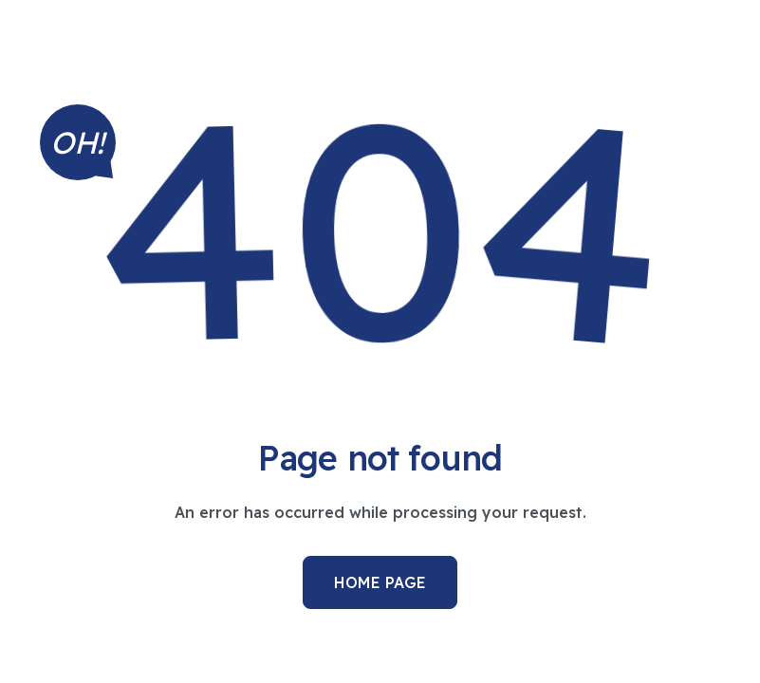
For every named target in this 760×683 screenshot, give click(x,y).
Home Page (380, 582)
